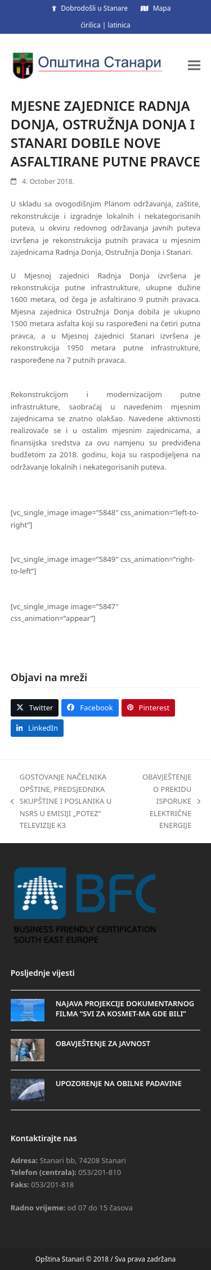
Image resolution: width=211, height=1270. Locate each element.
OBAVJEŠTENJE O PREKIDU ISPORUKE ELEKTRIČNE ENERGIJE (169, 801)
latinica (119, 25)
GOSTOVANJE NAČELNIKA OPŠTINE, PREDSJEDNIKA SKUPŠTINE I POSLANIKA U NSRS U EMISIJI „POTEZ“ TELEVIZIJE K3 (61, 801)
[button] (194, 65)
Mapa (162, 8)
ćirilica (90, 25)
